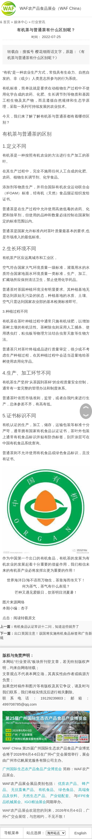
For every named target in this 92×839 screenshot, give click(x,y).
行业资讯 (38, 22)
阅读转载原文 (24, 618)
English (80, 833)
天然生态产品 (34, 796)
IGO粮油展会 (35, 802)
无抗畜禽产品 (22, 790)
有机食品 (46, 790)
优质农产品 (67, 783)
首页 (6, 22)
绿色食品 (65, 790)
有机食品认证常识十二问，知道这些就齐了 (46, 627)
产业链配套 (59, 796)
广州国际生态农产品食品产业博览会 (32, 769)
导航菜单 (11, 833)
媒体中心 (21, 22)
